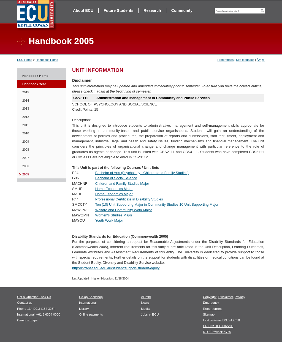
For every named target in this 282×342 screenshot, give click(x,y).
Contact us (24, 302)
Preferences (225, 59)
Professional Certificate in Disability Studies (129, 199)
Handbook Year (34, 84)
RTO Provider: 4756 (217, 331)
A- (263, 59)
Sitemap (209, 314)
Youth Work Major (109, 220)
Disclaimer (225, 296)
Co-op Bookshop (91, 296)
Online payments (91, 314)
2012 (25, 116)
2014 (25, 100)
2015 (25, 92)
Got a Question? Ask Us (34, 296)
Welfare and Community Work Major (123, 210)
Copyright (209, 296)
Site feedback (245, 59)
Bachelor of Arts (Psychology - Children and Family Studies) (142, 173)
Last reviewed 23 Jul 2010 (221, 320)
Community (181, 10)
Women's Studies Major (113, 215)
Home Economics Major (114, 189)
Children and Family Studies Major (122, 183)
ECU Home (24, 59)
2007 (25, 157)
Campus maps (27, 320)
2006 (25, 166)
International (87, 302)
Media (145, 308)
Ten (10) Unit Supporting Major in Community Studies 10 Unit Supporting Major (156, 204)
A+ (259, 60)
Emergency (211, 302)
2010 (25, 133)
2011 (25, 125)
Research (152, 10)
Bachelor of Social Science (116, 178)
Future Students (118, 10)
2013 (25, 108)
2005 (25, 174)
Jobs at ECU (150, 314)
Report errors (212, 308)
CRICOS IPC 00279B (218, 326)
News (145, 302)
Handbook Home (47, 59)
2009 (25, 141)
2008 (25, 149)
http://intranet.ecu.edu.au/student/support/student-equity (115, 268)
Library (84, 308)
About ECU (83, 10)
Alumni (146, 296)
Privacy (240, 296)
